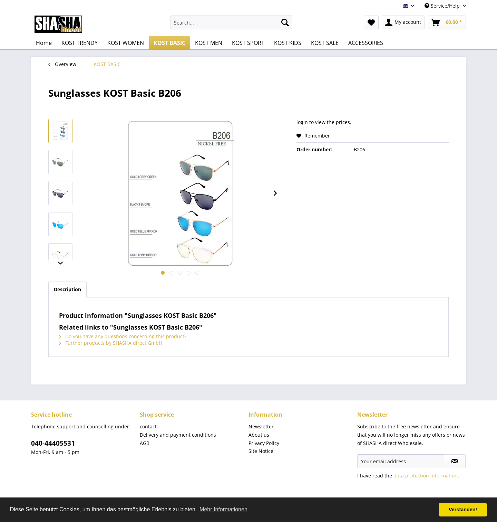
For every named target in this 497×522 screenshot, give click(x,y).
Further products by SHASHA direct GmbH (110, 343)
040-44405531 (53, 443)
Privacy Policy (263, 443)
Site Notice (260, 451)
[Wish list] (371, 22)
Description (67, 289)
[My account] (403, 22)
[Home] (44, 42)
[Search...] (231, 22)
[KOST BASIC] (169, 42)
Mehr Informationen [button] (223, 509)
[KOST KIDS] (287, 42)
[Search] (285, 22)
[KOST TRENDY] (80, 42)
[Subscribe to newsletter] (455, 461)
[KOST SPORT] (248, 42)
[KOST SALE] (324, 42)
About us (258, 434)
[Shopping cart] (447, 22)
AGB (144, 443)
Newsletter (261, 426)
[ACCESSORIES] (365, 42)
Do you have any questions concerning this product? (122, 336)
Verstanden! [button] (463, 509)
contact (148, 426)
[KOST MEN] (208, 42)
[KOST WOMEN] (126, 42)
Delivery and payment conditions (178, 434)
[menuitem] (231, 22)
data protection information (425, 475)
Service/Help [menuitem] (443, 5)
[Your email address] (400, 461)
